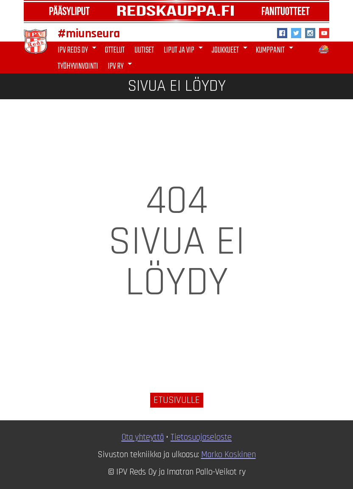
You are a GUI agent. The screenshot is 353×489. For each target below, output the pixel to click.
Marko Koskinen (228, 454)
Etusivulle (177, 400)
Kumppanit (276, 49)
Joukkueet (230, 49)
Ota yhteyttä (142, 437)
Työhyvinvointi (78, 66)
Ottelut (115, 50)
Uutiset (144, 50)
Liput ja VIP (185, 49)
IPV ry (121, 66)
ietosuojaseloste (203, 437)
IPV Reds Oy (78, 49)
